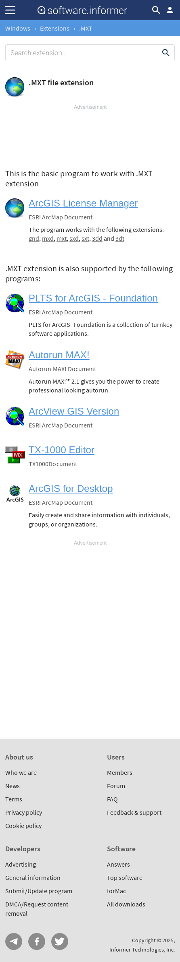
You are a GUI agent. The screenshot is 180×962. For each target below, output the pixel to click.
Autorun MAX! (59, 354)
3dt (119, 238)
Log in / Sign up (170, 10)
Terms (13, 799)
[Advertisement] (90, 135)
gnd (34, 238)
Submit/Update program (38, 891)
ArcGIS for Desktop (71, 488)
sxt (85, 238)
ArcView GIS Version (74, 411)
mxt (62, 238)
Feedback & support (134, 812)
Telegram (13, 941)
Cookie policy (23, 826)
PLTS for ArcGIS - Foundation (93, 298)
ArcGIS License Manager (83, 203)
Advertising (20, 864)
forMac (116, 891)
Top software (124, 877)
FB (36, 941)
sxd (74, 238)
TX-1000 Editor (61, 449)
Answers (118, 864)
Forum (116, 786)
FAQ (112, 799)
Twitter (59, 941)
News (12, 786)
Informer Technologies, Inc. (142, 949)
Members (119, 772)
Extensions (54, 28)
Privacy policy (23, 812)
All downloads (126, 904)
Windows (17, 28)
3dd (97, 238)
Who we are (21, 772)
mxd (48, 238)
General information (33, 877)
